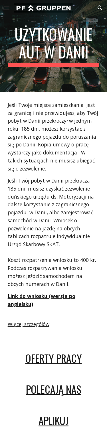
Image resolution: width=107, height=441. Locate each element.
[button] (7, 8)
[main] (53, 46)
